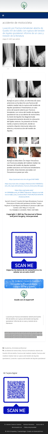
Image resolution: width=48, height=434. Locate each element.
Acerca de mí (40, 424)
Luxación (14, 358)
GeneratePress (38, 431)
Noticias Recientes (28, 424)
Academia (8, 348)
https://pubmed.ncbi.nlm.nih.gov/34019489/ (24, 179)
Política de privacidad (30, 427)
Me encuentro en (17, 427)
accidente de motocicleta (13, 351)
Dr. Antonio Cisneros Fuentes (12, 424)
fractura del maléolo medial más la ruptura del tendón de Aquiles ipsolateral (24, 355)
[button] (3, 15)
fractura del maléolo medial (26, 353)
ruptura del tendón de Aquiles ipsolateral (31, 358)
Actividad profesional (19, 348)
